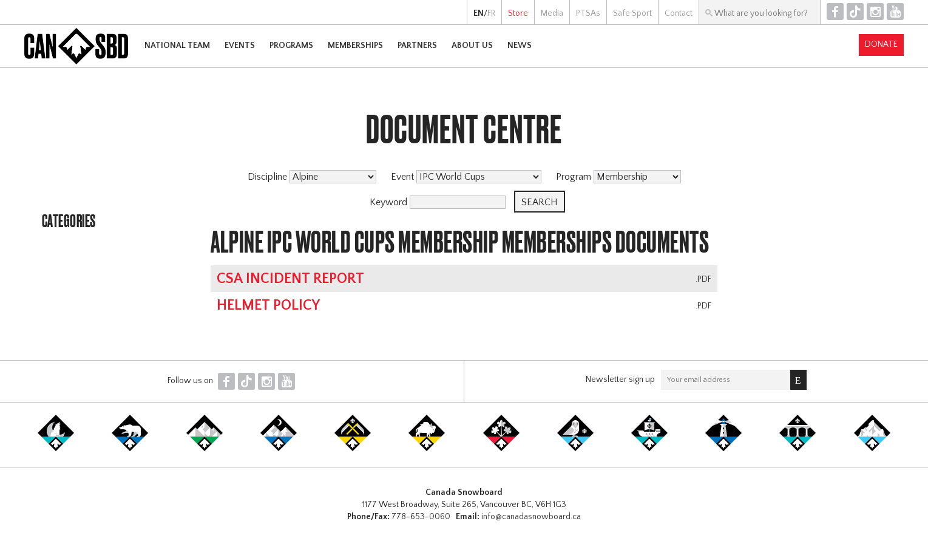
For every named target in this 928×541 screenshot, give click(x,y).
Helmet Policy (268, 305)
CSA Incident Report (290, 279)
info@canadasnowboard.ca (531, 517)
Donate (881, 44)
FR (491, 13)
